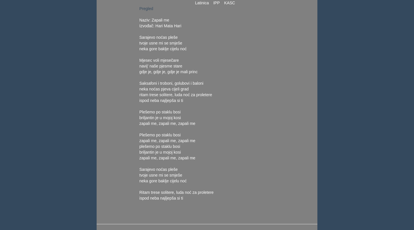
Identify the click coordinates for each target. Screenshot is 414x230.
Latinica (202, 3)
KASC (229, 3)
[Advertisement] (254, 92)
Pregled (146, 8)
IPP (216, 3)
